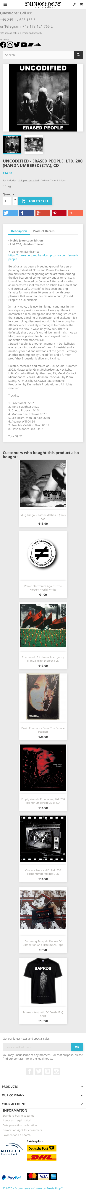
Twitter (38, 1071)
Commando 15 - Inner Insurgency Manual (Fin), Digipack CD (43, 659)
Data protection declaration (20, 1125)
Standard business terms (18, 1115)
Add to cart (35, 201)
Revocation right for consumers (22, 1130)
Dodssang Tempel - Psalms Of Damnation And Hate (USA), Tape (43, 943)
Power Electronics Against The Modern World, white (43, 587)
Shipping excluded (28, 180)
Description (19, 231)
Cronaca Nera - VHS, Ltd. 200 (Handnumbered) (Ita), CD (43, 872)
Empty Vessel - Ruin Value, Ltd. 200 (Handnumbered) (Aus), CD (43, 801)
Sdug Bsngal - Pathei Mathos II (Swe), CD (43, 516)
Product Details (44, 231)
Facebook (29, 1071)
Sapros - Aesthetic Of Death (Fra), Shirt (43, 1014)
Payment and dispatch (17, 1135)
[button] (10, 213)
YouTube (47, 1071)
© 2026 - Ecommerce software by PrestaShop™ (33, 1188)
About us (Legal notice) (17, 1120)
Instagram (56, 1071)
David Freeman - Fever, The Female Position (43, 730)
